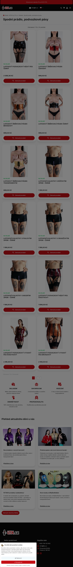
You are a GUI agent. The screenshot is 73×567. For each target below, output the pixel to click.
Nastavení (18, 558)
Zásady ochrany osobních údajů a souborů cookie (18, 565)
